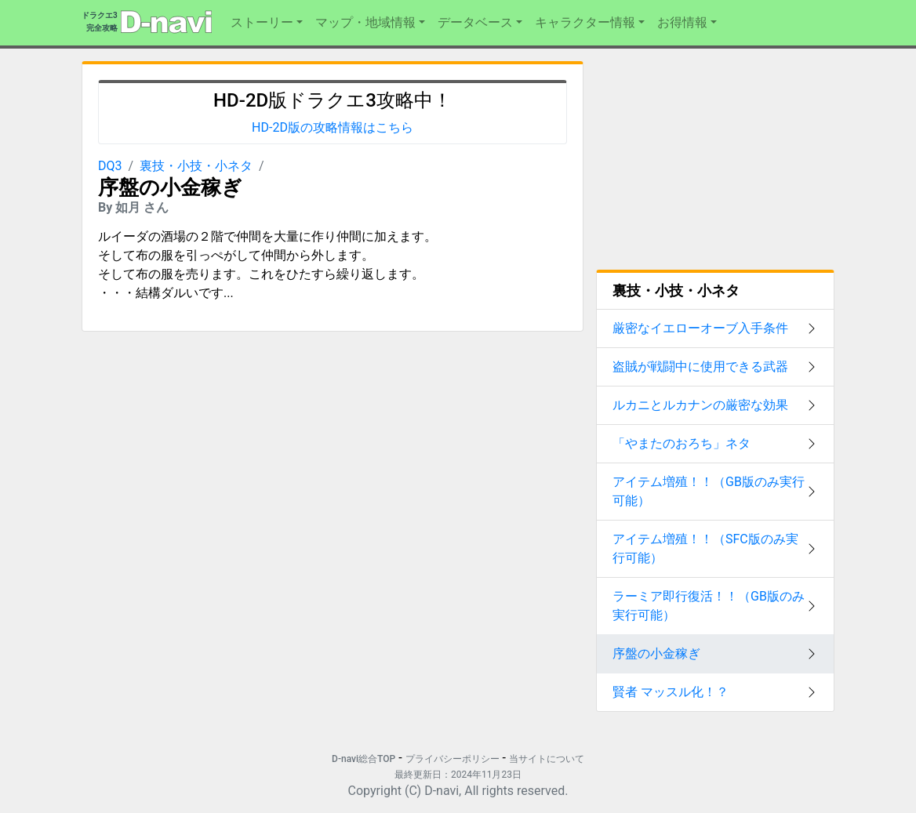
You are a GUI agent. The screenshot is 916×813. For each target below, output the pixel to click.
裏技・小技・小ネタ (196, 165)
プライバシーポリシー (452, 758)
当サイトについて (546, 758)
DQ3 (110, 165)
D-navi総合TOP (363, 758)
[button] (266, 22)
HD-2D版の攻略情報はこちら (332, 127)
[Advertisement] (201, 442)
